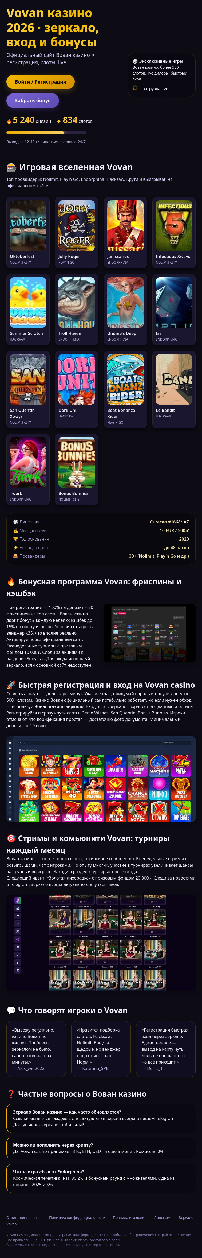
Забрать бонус (32, 100)
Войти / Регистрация (40, 82)
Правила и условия (129, 1217)
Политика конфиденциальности (77, 1217)
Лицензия (162, 1217)
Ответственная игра (24, 1217)
